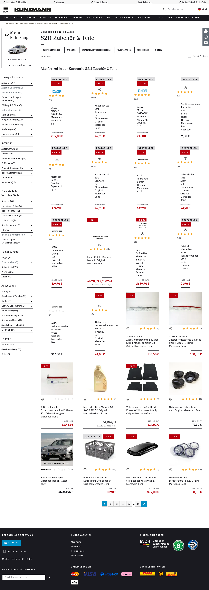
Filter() (5, 229)
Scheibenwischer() (10, 225)
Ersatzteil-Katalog (188, 17)
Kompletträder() (9, 262)
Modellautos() (9, 310)
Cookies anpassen (75, 586)
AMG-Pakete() (8, 344)
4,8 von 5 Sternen (101, 2)
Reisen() (6, 354)
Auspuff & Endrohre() (12, 87)
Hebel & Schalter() (10, 210)
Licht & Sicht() (8, 114)
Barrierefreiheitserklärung (105, 586)
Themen (6, 339)
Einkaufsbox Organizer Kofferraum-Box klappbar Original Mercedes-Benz (97, 469)
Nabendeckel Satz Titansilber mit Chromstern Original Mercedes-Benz (99, 123)
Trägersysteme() (10, 134)
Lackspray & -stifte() (11, 215)
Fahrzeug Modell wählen (25, 23)
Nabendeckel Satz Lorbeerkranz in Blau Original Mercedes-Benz (184, 469)
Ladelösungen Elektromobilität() (10, 241)
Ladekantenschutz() (11, 110)
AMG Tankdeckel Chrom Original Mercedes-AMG (139, 189)
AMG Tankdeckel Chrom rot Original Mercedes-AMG (55, 256)
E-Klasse (64, 23)
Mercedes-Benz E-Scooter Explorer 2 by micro (55, 189)
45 (138, 492)
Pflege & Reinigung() (12, 119)
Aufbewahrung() (9, 148)
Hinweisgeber (88, 586)
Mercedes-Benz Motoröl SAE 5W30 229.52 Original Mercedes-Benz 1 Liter (98, 398)
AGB (64, 586)
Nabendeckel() (9, 267)
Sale (160, 17)
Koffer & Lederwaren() (13, 305)
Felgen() (6, 257)
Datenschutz (56, 586)
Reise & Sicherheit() (11, 172)
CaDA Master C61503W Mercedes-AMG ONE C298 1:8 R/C (142, 123)
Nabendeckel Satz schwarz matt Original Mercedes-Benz (185, 396)
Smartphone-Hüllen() (12, 324)
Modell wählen (13, 17)
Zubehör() (7, 177)
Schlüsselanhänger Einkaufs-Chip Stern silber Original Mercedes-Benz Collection (184, 123)
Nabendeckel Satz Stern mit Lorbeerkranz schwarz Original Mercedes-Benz (185, 191)
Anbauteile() (8, 82)
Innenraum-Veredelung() (13, 158)
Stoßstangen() (8, 129)
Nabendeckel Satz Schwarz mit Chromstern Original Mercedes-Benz (97, 191)
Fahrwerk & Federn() (11, 92)
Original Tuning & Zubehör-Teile (194, 2)
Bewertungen (77, 543)
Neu (170, 17)
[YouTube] (198, 587)
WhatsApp (60, 2)
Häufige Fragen (77, 538)
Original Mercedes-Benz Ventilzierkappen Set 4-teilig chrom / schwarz (184, 258)
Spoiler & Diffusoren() (12, 124)
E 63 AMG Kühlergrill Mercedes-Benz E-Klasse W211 (54, 469)
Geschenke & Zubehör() (13, 296)
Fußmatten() (7, 153)
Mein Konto (76, 529)
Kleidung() (8, 329)
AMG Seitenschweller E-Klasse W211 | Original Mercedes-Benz (54, 328)
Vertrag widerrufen (125, 586)
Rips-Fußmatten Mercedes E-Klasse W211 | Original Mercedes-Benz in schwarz (142, 258)
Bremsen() (7, 201)
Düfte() (6, 291)
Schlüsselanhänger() (12, 315)
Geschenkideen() (11, 349)
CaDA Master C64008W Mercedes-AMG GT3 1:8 (54, 121)
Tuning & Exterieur (39, 17)
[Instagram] (204, 587)
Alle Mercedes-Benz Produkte (48, 23)
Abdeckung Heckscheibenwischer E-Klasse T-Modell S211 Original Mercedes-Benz (99, 329)
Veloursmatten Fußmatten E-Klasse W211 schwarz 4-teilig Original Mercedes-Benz (142, 398)
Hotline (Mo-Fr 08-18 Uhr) (16, 2)
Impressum (46, 586)
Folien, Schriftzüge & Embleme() (11, 99)
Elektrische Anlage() (11, 206)
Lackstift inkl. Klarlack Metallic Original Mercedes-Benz (98, 258)
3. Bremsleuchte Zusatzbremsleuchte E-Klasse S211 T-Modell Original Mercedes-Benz (185, 329)
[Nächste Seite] (144, 492)
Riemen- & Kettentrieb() (13, 234)
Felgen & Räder (124, 17)
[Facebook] (191, 587)
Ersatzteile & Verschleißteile (91, 17)
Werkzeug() (7, 271)
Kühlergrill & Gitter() (11, 105)
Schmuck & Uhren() (11, 320)
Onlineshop (9, 23)
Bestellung (75, 534)
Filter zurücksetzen (19, 65)
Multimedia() (8, 182)
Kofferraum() (8, 163)
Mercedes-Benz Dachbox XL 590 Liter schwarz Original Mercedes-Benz (141, 469)
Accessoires (145, 17)
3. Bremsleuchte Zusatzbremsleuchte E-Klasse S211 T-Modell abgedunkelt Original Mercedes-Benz (142, 329)
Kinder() (6, 301)
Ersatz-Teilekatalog (144, 2)
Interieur (61, 17)
